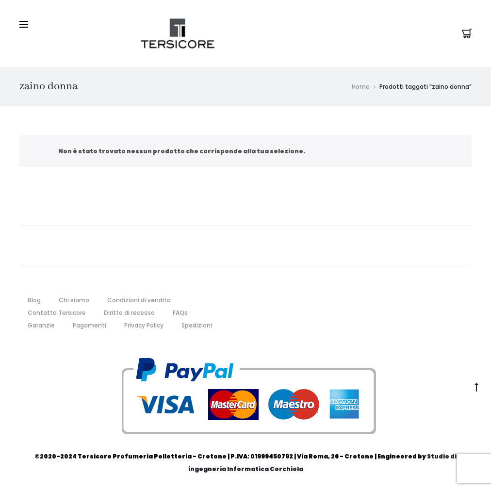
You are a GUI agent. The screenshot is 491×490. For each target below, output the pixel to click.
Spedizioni (196, 325)
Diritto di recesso (129, 313)
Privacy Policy (144, 325)
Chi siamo (74, 300)
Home (361, 86)
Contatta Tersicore (57, 313)
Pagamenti (89, 325)
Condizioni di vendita (139, 300)
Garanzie (41, 325)
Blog (34, 300)
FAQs (180, 313)
